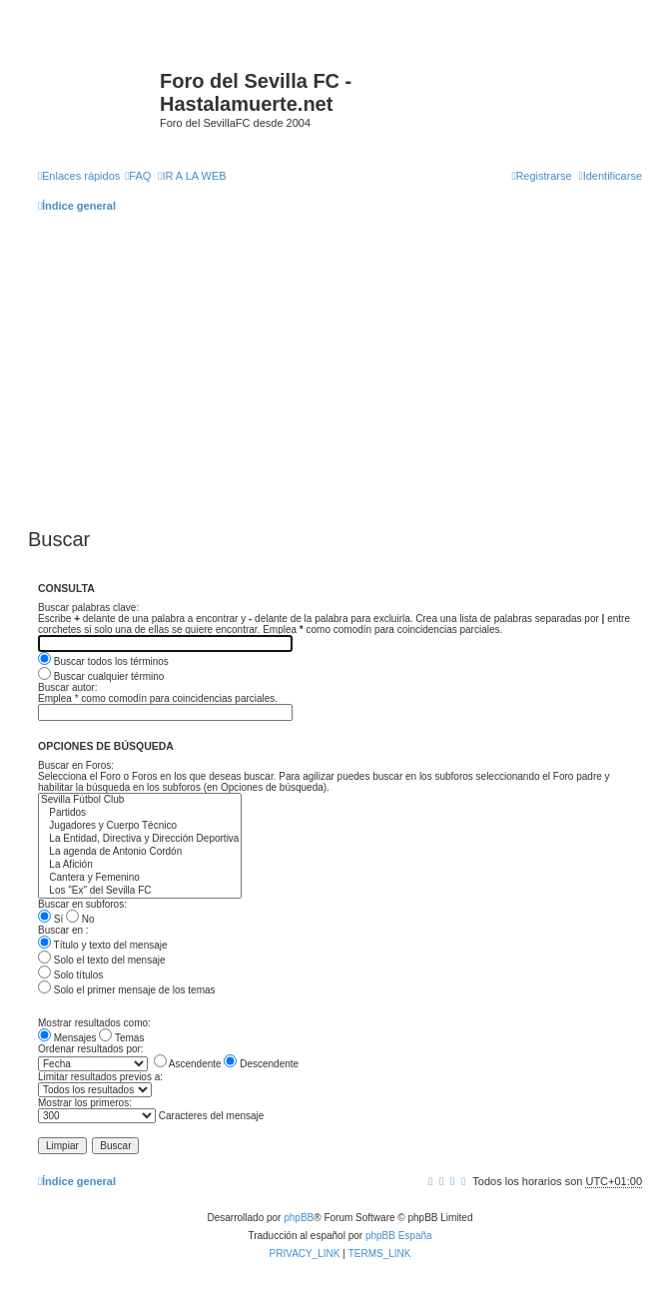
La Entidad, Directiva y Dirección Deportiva (140, 839)
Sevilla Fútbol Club (140, 800)
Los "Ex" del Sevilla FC (140, 891)
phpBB (299, 1217)
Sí (50, 919)
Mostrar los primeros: (85, 1102)
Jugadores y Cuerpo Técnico (140, 826)
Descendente (261, 1063)
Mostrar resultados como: (94, 1022)
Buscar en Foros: (76, 765)
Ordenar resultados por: (91, 1048)
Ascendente (188, 1063)
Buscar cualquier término (101, 676)
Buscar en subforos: (82, 904)
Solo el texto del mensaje (102, 960)
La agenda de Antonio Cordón (140, 852)
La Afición (140, 865)
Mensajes (67, 1037)
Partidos (140, 813)
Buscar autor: (67, 687)
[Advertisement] (340, 367)
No (80, 919)
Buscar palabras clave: (88, 607)
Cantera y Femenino (140, 878)
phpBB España (398, 1235)
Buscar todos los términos (103, 661)
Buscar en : (63, 930)
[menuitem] (138, 176)
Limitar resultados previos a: (100, 1076)
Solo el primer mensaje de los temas (127, 989)
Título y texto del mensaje (103, 945)
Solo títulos (70, 975)
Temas (121, 1037)
